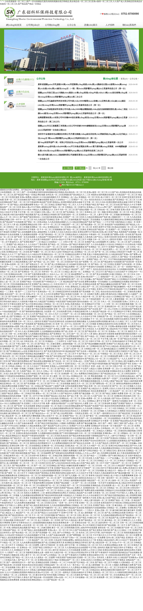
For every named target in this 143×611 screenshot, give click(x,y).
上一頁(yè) (67, 168)
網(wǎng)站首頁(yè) (13, 26)
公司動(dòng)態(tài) (52, 26)
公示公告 (71, 25)
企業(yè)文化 (22, 92)
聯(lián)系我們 (129, 25)
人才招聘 (110, 25)
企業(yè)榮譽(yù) (25, 79)
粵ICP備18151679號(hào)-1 (71, 185)
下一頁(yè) (79, 168)
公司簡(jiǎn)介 (33, 25)
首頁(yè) (124, 79)
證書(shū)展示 (90, 25)
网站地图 (41, 195)
